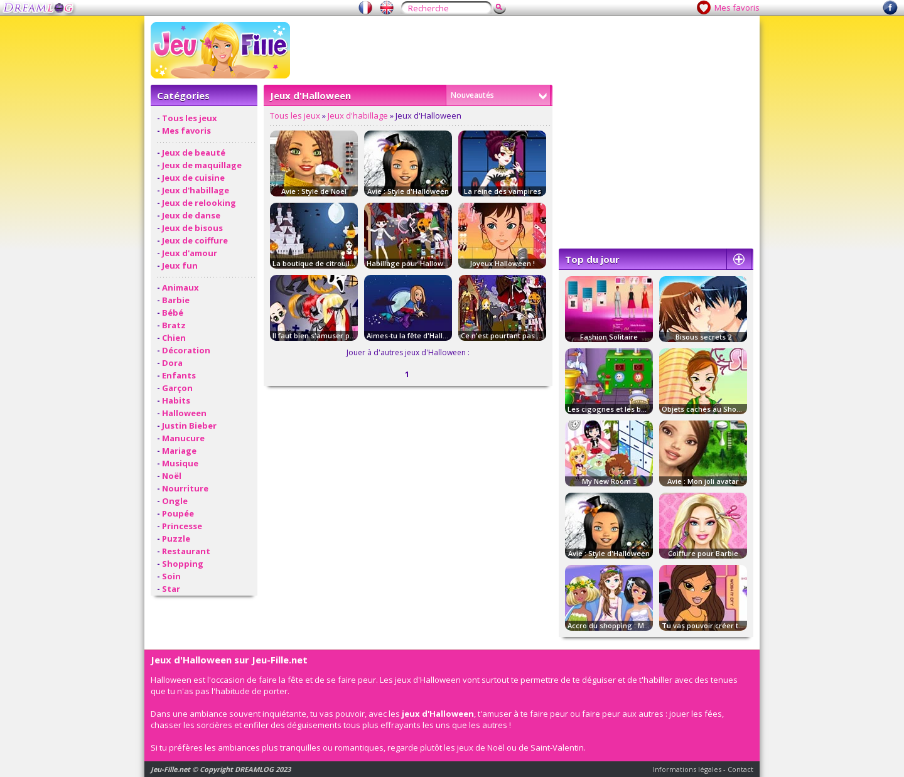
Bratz (174, 325)
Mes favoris (737, 7)
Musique (180, 463)
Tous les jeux (189, 118)
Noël (171, 475)
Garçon (177, 388)
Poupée (178, 513)
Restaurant (186, 551)
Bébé (172, 312)
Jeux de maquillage (202, 165)
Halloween (184, 413)
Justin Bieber (189, 425)
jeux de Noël (481, 747)
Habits (176, 400)
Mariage (179, 450)
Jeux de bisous (192, 227)
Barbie (176, 300)
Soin (171, 576)
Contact (740, 769)
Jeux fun (180, 265)
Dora (172, 362)
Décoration (186, 350)
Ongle (175, 500)
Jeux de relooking (199, 202)
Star (171, 588)
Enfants (179, 375)
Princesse (182, 526)
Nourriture (185, 488)
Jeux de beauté (193, 152)
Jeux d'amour (189, 253)
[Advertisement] (524, 50)
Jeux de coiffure (195, 240)
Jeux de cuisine (193, 177)
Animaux (180, 287)
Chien (174, 337)
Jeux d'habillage (195, 190)
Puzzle (176, 538)
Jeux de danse (191, 215)
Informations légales (687, 769)
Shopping (182, 563)
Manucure (183, 438)
